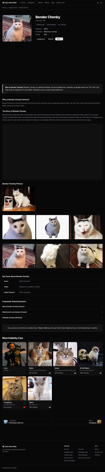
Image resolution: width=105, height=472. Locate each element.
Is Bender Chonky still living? (12, 318)
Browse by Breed (69, 460)
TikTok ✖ (50, 39)
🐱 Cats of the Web (9, 3)
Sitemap (97, 455)
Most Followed (82, 455)
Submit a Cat (60, 2)
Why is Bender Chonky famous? (13, 306)
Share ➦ (59, 39)
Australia (62, 24)
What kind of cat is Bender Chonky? (14, 312)
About (96, 449)
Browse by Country (84, 458)
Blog (52, 2)
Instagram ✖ (40, 39)
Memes (47, 2)
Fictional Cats (68, 455)
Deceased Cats (83, 452)
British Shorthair (51, 24)
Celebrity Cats (13, 7)
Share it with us (44, 328)
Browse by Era (68, 458)
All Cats (23, 2)
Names (40, 2)
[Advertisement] (52, 62)
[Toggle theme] (101, 2)
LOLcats (80, 449)
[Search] (98, 2)
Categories (32, 2)
